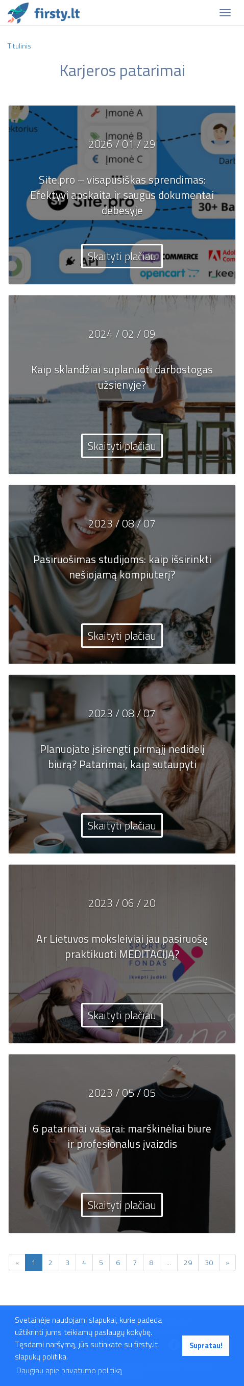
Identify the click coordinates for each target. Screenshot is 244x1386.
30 (209, 1262)
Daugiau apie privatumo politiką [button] (69, 1370)
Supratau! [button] (206, 1345)
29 (188, 1262)
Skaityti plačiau (122, 256)
